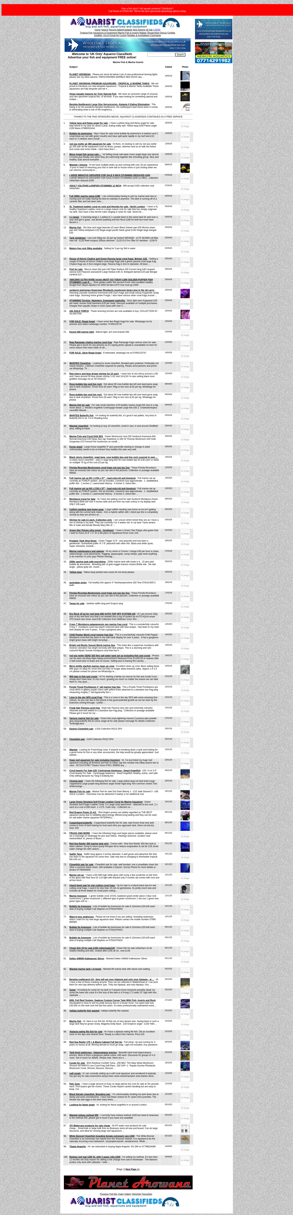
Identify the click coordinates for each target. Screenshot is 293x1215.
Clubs (121, 1194)
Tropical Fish (86, 33)
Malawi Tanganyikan (149, 33)
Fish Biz (113, 1194)
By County (121, 35)
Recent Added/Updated (120, 30)
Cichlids (171, 33)
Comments (155, 35)
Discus (163, 33)
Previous (104, 1194)
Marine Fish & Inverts (128, 33)
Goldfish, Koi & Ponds (105, 35)
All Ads (149, 30)
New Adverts (139, 30)
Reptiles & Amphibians (138, 35)
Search (104, 30)
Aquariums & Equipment (105, 33)
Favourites (147, 1194)
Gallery (127, 1194)
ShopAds (136, 1194)
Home (98, 30)
